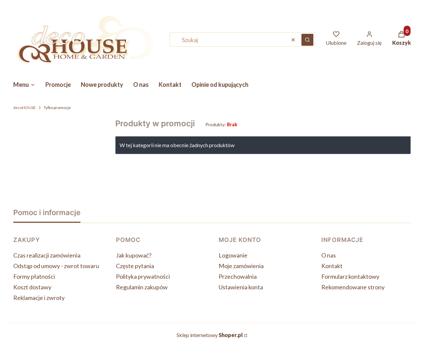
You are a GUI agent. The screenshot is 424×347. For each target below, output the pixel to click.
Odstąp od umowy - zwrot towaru (56, 265)
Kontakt (332, 265)
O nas (328, 255)
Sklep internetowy (210, 335)
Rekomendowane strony (353, 287)
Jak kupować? (133, 255)
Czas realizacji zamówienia (46, 255)
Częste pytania (135, 265)
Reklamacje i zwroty (39, 297)
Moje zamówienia (241, 265)
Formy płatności (34, 276)
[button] (307, 40)
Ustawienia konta (241, 287)
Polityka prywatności (143, 276)
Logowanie (233, 255)
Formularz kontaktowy (350, 276)
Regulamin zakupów (142, 287)
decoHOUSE (24, 107)
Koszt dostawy (32, 287)
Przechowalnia (238, 276)
